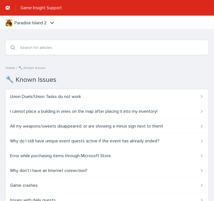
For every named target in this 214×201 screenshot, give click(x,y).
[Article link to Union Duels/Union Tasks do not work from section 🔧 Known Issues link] (107, 96)
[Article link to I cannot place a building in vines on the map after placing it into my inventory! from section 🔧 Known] (107, 111)
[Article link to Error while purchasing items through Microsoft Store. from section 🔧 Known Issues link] (107, 155)
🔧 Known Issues (32, 68)
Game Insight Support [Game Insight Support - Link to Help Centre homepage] (41, 8)
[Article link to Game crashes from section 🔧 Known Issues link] (107, 185)
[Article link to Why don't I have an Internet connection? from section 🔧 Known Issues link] (107, 170)
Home (10, 68)
